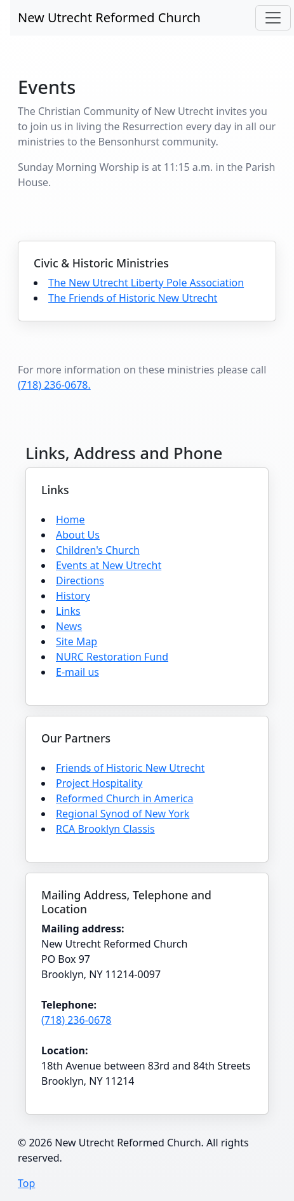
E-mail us (77, 672)
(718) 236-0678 (76, 1020)
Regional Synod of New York (122, 814)
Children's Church (98, 550)
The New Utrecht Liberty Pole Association (146, 283)
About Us (78, 535)
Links (68, 611)
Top (26, 1183)
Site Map (76, 641)
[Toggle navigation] (273, 17)
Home (70, 520)
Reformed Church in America (124, 798)
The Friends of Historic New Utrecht (132, 298)
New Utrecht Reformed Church (109, 17)
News (69, 626)
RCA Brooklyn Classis (105, 829)
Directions (80, 580)
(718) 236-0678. (54, 385)
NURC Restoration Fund (112, 657)
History (73, 596)
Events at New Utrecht (108, 565)
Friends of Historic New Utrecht (130, 768)
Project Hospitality (99, 783)
